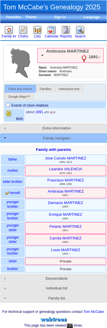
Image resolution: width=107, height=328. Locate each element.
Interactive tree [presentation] (69, 89)
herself (12, 193)
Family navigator (56, 138)
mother (12, 171)
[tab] (70, 55)
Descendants (57, 278)
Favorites (13, 17)
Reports (66, 36)
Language (91, 17)
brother (12, 269)
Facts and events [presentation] (20, 89)
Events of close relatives (27, 105)
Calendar (52, 36)
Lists (37, 36)
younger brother (13, 204)
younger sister (13, 227)
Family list (56, 298)
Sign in (60, 17)
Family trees (9, 36)
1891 (39, 112)
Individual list (57, 288)
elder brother (12, 182)
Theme (31, 17)
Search (80, 36)
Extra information (57, 128)
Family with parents (53, 149)
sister (13, 261)
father (12, 159)
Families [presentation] (45, 89)
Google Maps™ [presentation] (19, 96)
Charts (23, 36)
